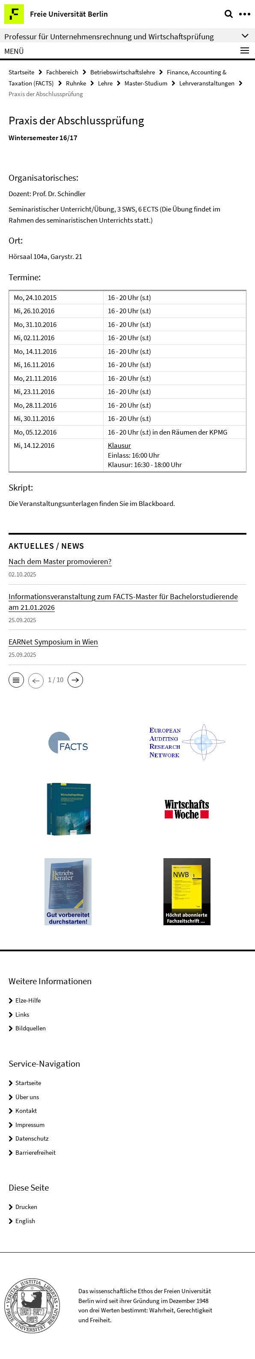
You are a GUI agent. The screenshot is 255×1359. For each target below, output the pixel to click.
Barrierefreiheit (35, 1152)
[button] (16, 679)
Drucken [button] (26, 1207)
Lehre (105, 83)
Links (22, 1014)
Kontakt (26, 1110)
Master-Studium (146, 83)
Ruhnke (76, 83)
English (25, 1221)
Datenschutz (31, 1138)
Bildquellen (30, 1028)
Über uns (27, 1097)
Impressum (29, 1125)
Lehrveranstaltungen (206, 83)
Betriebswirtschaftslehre (122, 72)
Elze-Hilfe (28, 1000)
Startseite (21, 72)
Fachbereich (62, 72)
